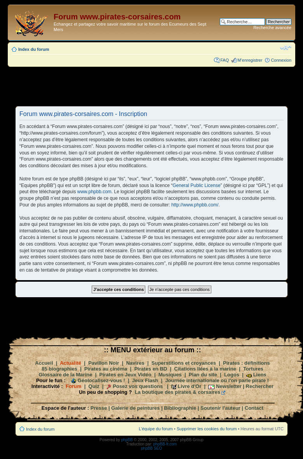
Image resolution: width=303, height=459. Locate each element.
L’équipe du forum (155, 428)
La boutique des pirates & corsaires (177, 392)
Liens (259, 375)
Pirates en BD (150, 369)
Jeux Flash (145, 380)
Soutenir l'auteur (220, 408)
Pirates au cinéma (105, 369)
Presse (99, 408)
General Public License (196, 185)
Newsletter (229, 386)
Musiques (170, 375)
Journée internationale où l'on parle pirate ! (217, 380)
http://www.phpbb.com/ (194, 205)
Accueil (44, 363)
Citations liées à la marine (205, 369)
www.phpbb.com (94, 191)
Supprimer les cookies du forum (207, 428)
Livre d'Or (189, 386)
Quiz (94, 386)
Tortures (253, 369)
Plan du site (203, 375)
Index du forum (33, 49)
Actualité (70, 363)
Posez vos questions (138, 386)
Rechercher (260, 386)
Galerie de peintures (135, 408)
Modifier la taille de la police (285, 47)
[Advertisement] (151, 86)
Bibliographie (180, 408)
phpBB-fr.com (165, 444)
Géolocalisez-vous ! (101, 380)
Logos (231, 375)
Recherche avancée (272, 27)
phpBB (127, 440)
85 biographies (59, 369)
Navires (135, 363)
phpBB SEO (151, 448)
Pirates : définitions (246, 363)
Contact (254, 408)
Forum (73, 386)
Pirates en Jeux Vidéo (125, 375)
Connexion (281, 60)
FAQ (224, 60)
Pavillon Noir (103, 363)
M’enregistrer (249, 60)
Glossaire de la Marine (65, 375)
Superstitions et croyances (184, 363)
